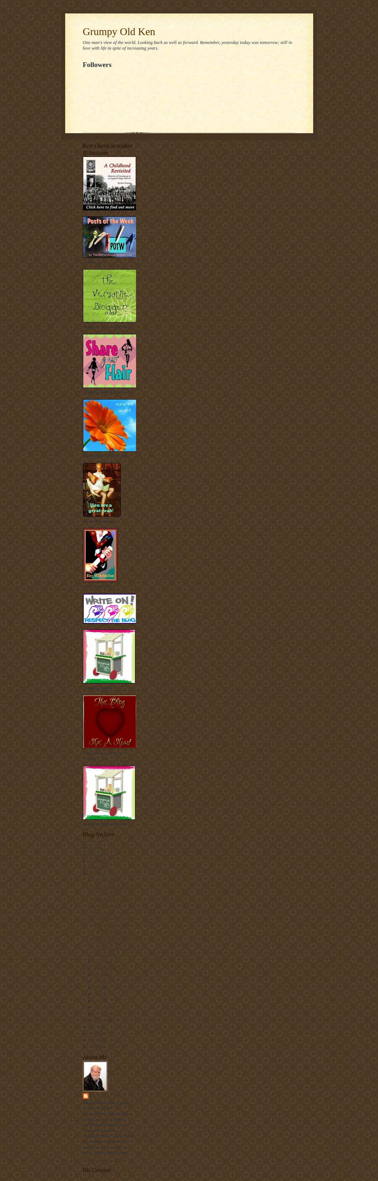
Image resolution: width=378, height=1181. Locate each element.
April (98, 1001)
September (103, 968)
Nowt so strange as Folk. (112, 949)
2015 (93, 854)
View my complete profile (103, 1159)
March (99, 1007)
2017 (93, 842)
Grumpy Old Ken (119, 31)
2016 (93, 848)
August (100, 974)
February (101, 1014)
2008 (93, 1046)
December (102, 880)
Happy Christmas (106, 906)
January (100, 1020)
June (98, 987)
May (98, 994)
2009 (93, 1040)
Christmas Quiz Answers (112, 899)
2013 (93, 867)
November (102, 955)
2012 (93, 874)
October (100, 961)
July (97, 981)
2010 (93, 1033)
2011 (93, 1027)
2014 (93, 861)
